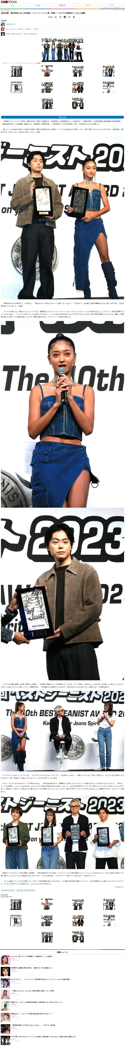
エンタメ (87, 5)
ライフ (112, 5)
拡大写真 (63, 117)
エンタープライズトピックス (27, 890)
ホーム (12, 5)
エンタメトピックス (8, 890)
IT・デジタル (37, 5)
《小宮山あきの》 (119, 887)
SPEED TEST (62, 5)
